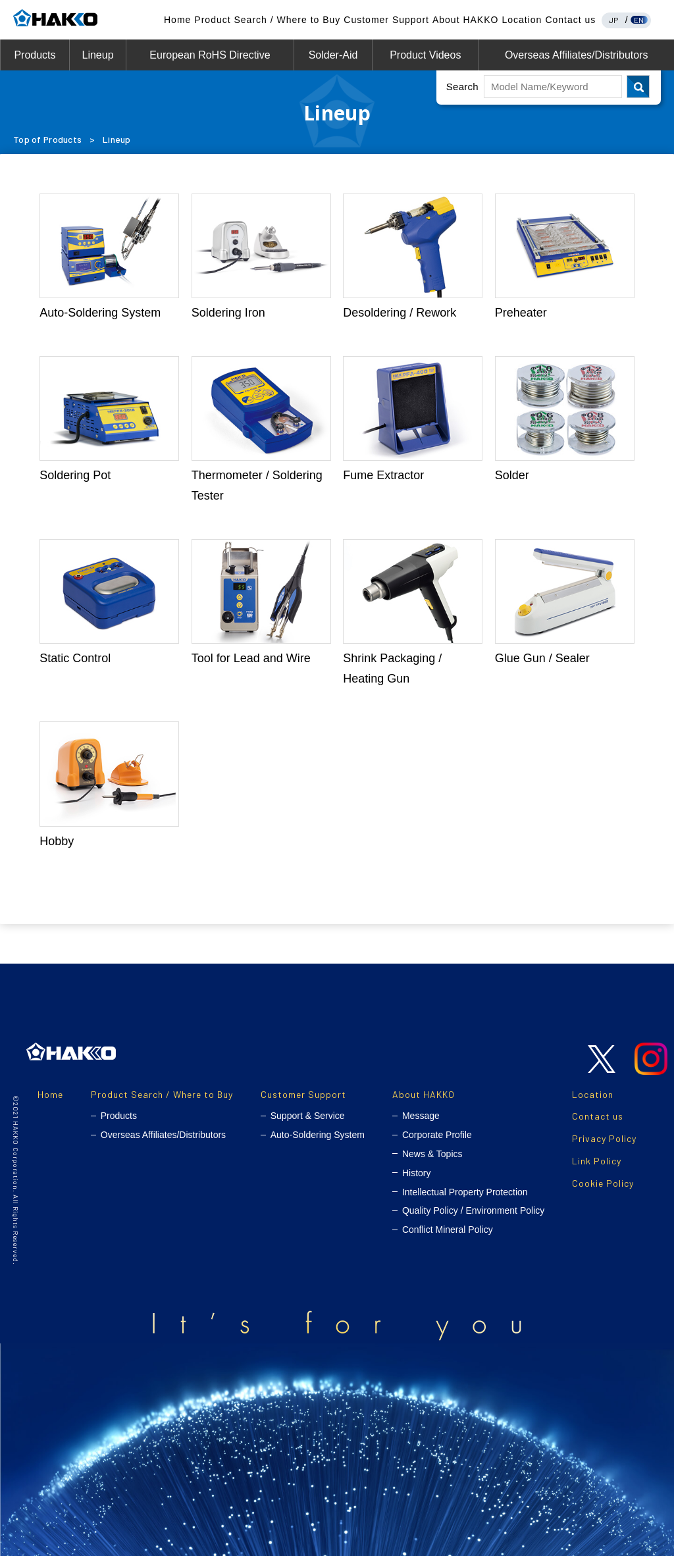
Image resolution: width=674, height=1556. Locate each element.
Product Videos (425, 55)
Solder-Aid (333, 55)
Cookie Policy (603, 1183)
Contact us (570, 19)
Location (522, 19)
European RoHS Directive (209, 55)
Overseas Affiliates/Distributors (576, 55)
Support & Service (308, 1115)
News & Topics (432, 1154)
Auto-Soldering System (318, 1134)
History (416, 1173)
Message (421, 1115)
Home (177, 19)
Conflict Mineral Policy (447, 1229)
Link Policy (596, 1160)
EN (639, 19)
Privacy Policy (604, 1138)
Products (34, 55)
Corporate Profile (437, 1134)
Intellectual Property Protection (465, 1192)
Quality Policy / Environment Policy (473, 1210)
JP (614, 19)
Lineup (97, 55)
